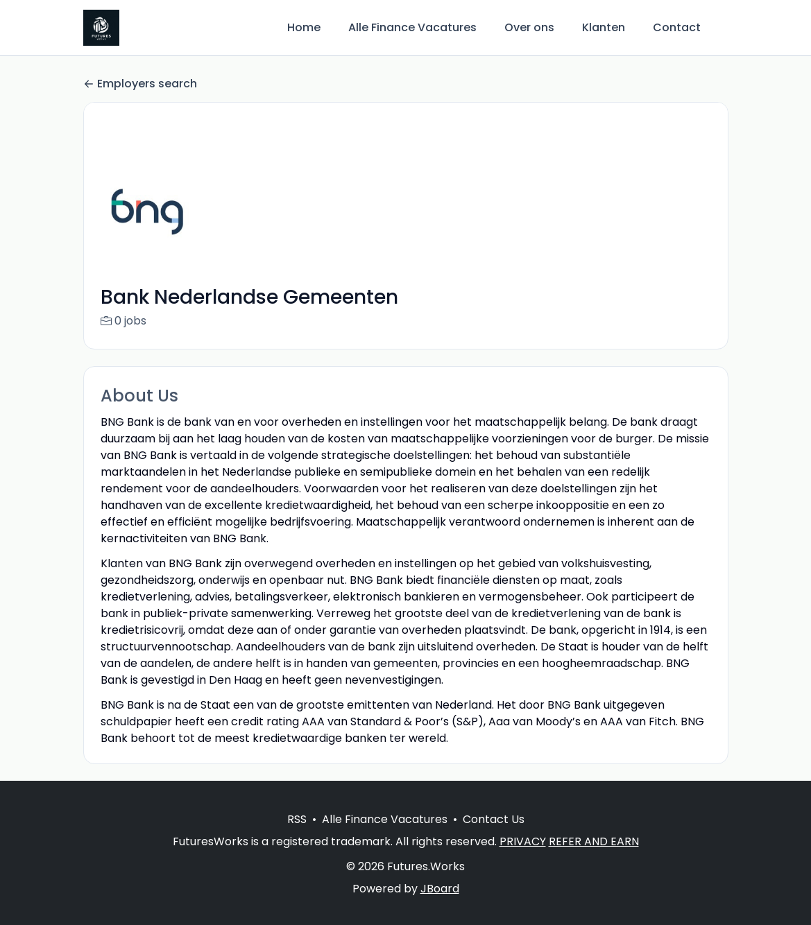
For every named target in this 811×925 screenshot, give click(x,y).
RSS (297, 836)
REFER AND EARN (594, 858)
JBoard (439, 905)
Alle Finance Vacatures (412, 27)
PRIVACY (523, 858)
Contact (677, 27)
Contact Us (493, 836)
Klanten (603, 27)
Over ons (529, 27)
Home (304, 27)
